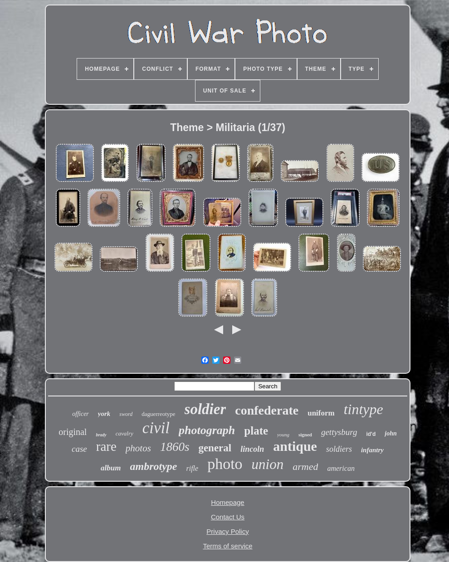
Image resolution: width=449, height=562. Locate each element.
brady (101, 434)
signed (305, 434)
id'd (371, 434)
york (104, 413)
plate (256, 431)
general (214, 448)
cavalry (124, 433)
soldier (205, 409)
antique (295, 446)
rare (106, 446)
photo (224, 463)
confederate (266, 410)
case (79, 449)
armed (305, 466)
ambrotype (153, 466)
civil (156, 428)
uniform (321, 413)
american (340, 468)
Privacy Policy (227, 531)
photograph (207, 430)
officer (80, 414)
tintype (363, 409)
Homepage (227, 502)
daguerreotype (158, 414)
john (390, 433)
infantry (372, 450)
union (268, 464)
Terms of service (227, 546)
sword (125, 414)
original (73, 432)
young (283, 434)
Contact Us (227, 517)
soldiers (339, 449)
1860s (175, 447)
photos (138, 448)
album (111, 468)
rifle (192, 468)
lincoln (252, 449)
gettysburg (339, 432)
